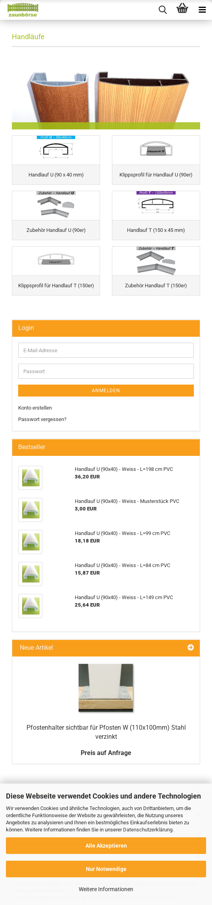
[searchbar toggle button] (162, 10)
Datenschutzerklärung (147, 830)
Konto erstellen (35, 408)
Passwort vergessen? (42, 419)
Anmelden (106, 390)
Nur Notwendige (106, 869)
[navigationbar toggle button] (202, 10)
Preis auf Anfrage (106, 753)
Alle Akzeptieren (106, 845)
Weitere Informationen (106, 889)
